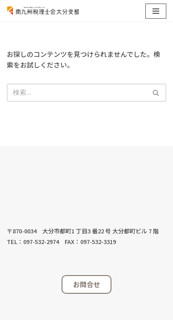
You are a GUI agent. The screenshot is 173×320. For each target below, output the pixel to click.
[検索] (76, 93)
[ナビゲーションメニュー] (155, 11)
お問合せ (86, 284)
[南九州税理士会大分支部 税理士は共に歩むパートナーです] (43, 11)
